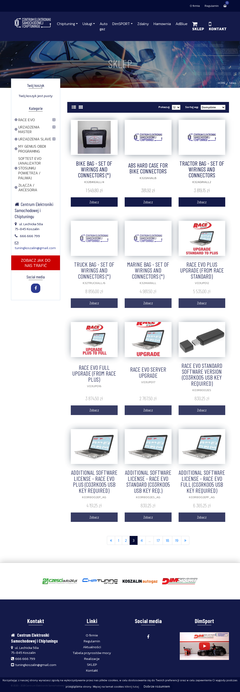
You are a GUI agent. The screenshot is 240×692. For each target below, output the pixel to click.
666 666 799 (25, 658)
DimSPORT (121, 23)
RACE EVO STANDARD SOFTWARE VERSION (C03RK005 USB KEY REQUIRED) (201, 374)
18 (167, 540)
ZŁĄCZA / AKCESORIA (26, 187)
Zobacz (94, 202)
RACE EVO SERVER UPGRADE (148, 372)
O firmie (195, 6)
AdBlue (182, 23)
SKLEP (92, 664)
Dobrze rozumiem (157, 686)
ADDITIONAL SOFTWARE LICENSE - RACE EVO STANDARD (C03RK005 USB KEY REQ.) (148, 481)
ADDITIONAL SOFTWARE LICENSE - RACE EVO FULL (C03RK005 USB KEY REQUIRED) (202, 481)
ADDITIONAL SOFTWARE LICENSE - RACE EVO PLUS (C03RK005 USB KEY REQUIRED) (94, 481)
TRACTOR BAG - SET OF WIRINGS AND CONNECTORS (202, 169)
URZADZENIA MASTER (27, 129)
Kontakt (92, 670)
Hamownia (162, 23)
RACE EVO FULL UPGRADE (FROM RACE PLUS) (94, 373)
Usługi (87, 23)
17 (158, 540)
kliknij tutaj (132, 687)
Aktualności (92, 647)
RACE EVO (25, 120)
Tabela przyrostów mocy (92, 652)
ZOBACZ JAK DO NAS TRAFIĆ (35, 263)
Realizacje (92, 658)
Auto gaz (104, 26)
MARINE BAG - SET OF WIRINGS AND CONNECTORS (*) (148, 270)
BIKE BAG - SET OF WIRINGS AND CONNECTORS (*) (94, 169)
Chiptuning (66, 23)
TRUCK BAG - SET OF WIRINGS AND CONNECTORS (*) (94, 270)
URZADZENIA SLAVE (33, 139)
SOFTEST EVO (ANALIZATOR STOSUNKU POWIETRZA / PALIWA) (28, 168)
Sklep (232, 83)
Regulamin (212, 6)
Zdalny (143, 23)
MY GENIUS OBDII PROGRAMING (30, 148)
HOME (221, 83)
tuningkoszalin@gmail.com (35, 248)
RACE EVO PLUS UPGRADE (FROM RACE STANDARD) (202, 270)
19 (176, 540)
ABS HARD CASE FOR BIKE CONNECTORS (148, 168)
